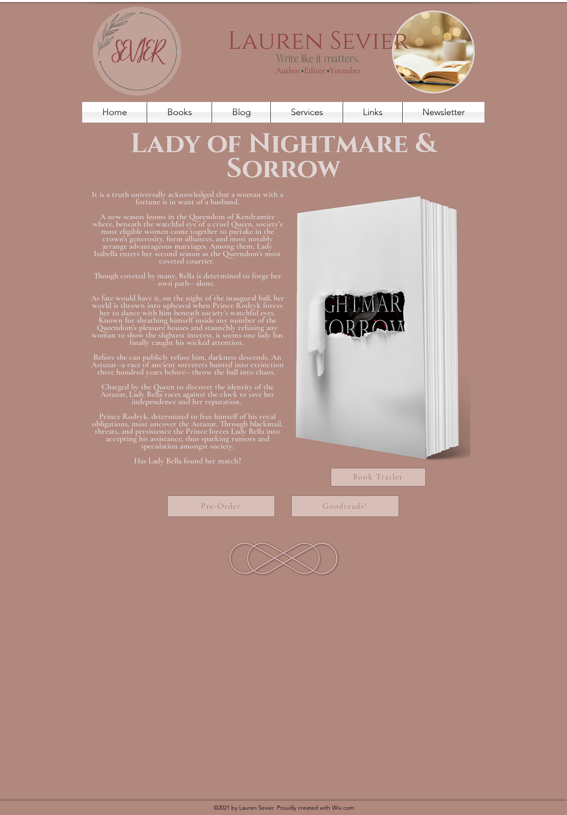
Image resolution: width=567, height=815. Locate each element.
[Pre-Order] (221, 506)
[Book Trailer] (378, 477)
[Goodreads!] (345, 506)
